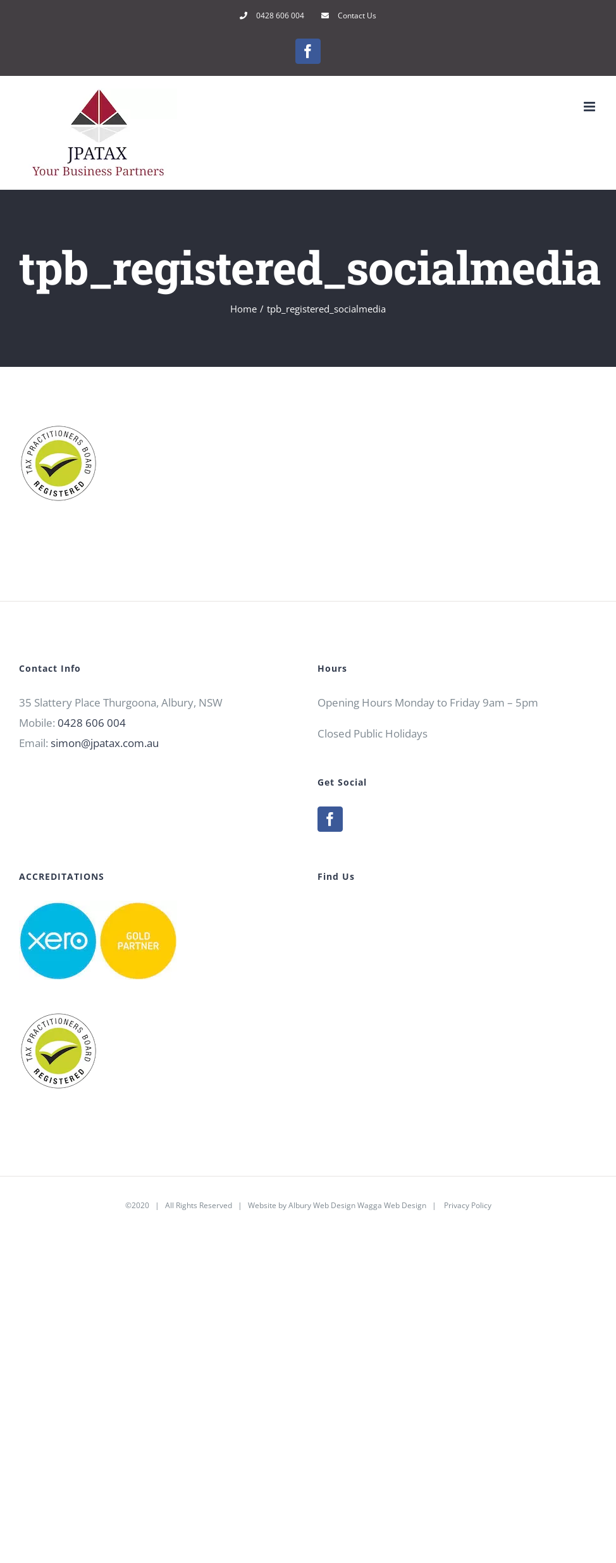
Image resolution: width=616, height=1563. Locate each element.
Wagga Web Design (391, 1205)
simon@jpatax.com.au (105, 743)
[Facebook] (330, 819)
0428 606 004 (92, 722)
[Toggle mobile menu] (590, 106)
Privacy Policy (467, 1205)
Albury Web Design (321, 1205)
